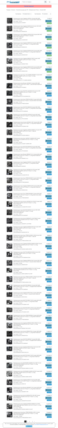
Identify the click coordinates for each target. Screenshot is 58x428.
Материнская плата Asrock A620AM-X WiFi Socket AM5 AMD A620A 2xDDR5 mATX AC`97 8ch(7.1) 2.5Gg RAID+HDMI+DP (27, 123)
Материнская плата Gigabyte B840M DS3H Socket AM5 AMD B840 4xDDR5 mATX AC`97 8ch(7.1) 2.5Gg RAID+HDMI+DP (27, 186)
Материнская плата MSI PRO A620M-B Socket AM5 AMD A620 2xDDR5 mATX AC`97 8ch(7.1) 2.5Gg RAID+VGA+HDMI (27, 115)
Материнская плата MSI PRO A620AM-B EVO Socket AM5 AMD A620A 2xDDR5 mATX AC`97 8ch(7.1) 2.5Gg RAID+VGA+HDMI (26, 92)
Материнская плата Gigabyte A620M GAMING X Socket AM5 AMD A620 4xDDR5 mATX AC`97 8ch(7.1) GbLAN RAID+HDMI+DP (27, 131)
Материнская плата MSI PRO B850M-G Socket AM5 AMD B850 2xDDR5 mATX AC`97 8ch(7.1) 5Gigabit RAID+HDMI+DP (27, 286)
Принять (29, 426)
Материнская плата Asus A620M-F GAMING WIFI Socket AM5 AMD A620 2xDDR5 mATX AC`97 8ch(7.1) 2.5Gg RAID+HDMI (26, 139)
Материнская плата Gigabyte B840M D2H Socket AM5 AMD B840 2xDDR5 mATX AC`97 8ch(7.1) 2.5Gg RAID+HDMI (27, 43)
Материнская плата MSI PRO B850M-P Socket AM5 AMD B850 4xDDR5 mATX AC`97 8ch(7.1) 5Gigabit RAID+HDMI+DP (27, 340)
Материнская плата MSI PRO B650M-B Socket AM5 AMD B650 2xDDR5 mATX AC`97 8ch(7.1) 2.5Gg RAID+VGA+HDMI (27, 147)
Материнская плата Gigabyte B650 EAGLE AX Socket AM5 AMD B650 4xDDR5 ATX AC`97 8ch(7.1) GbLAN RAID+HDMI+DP (26, 348)
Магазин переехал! (29, 6)
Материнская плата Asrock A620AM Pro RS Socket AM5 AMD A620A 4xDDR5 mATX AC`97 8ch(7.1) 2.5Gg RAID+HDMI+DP (26, 171)
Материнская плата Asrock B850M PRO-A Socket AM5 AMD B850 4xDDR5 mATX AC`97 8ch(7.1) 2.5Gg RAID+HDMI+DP (27, 332)
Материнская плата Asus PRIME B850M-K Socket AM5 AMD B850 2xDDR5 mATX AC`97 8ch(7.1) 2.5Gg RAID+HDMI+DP (27, 316)
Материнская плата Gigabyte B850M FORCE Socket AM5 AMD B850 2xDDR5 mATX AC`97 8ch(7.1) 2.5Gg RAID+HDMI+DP (26, 60)
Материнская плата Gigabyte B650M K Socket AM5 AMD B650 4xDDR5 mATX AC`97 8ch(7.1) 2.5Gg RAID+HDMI (26, 163)
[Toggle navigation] (49, 2)
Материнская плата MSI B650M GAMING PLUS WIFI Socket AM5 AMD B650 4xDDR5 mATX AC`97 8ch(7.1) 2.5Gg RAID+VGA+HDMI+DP (27, 364)
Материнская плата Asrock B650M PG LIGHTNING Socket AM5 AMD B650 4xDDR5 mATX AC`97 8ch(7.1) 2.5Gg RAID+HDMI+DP (26, 220)
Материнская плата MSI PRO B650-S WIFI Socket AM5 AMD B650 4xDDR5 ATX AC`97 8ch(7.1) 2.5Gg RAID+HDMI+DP (27, 308)
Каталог (13, 10)
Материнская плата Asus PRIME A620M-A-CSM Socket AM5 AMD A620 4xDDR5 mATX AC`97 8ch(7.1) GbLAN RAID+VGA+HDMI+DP (27, 278)
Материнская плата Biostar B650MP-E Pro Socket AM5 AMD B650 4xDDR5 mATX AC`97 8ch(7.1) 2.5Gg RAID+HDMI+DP (27, 388)
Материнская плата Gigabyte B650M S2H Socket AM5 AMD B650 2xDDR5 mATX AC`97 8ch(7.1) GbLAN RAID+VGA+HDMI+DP (27, 27)
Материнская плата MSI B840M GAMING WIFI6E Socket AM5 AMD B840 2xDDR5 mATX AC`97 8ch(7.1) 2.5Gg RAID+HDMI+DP (27, 372)
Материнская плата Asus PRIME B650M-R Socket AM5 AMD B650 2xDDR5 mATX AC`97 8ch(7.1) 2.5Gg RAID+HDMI (27, 178)
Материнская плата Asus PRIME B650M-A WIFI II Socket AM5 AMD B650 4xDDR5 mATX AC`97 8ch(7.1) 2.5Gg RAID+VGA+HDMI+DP (26, 413)
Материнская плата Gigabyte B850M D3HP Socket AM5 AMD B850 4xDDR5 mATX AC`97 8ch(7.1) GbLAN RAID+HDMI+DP (27, 261)
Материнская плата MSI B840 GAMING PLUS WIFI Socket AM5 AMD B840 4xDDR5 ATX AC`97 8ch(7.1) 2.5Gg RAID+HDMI (26, 269)
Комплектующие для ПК (22, 10)
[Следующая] (35, 422)
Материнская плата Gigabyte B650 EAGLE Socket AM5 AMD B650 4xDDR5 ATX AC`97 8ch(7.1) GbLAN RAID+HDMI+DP (27, 293)
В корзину (48, 21)
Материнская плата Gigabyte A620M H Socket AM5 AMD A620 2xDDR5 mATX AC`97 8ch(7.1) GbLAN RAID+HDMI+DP (27, 19)
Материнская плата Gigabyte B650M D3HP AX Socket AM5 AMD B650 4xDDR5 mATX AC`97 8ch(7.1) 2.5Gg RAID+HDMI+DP (27, 228)
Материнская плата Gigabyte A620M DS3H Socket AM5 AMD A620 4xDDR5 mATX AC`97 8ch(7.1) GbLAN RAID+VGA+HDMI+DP (27, 36)
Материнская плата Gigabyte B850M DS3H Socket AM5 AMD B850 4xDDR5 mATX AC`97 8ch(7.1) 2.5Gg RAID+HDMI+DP (27, 67)
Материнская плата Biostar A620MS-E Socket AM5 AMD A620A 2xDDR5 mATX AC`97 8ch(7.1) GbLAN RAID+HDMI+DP (27, 84)
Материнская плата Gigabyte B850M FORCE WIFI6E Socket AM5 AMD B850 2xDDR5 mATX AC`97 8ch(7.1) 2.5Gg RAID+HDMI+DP (27, 324)
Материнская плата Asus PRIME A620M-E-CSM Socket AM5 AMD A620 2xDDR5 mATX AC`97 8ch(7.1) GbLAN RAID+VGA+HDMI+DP (27, 236)
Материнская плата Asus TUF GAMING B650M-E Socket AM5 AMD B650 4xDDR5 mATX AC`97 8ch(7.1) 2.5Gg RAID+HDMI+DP (27, 76)
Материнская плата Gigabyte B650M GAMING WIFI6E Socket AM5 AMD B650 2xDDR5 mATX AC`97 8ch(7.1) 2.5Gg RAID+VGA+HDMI (27, 245)
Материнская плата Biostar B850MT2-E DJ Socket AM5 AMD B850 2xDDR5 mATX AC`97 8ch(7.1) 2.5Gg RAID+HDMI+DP (27, 155)
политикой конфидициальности (41, 424)
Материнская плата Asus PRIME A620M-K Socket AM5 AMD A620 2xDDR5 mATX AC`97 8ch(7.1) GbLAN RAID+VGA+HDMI (27, 100)
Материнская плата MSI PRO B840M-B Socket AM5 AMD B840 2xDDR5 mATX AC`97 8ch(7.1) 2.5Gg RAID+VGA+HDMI (27, 107)
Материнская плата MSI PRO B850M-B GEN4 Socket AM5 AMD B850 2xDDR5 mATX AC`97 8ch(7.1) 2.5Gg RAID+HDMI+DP (26, 253)
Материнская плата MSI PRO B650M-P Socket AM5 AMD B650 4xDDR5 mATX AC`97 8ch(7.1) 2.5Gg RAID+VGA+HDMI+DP (26, 211)
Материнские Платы (34, 10)
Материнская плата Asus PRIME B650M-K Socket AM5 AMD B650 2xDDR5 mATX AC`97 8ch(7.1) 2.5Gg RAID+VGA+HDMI (27, 194)
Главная (8, 10)
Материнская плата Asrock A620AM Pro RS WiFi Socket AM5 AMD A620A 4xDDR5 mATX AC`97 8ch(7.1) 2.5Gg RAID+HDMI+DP (27, 203)
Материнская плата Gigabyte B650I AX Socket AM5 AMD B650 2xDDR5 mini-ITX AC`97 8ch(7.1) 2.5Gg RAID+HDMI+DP (27, 380)
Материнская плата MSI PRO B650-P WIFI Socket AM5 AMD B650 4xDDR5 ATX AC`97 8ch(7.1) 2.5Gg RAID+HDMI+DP (27, 356)
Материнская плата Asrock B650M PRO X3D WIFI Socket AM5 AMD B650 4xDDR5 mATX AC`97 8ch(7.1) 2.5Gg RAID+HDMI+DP (26, 397)
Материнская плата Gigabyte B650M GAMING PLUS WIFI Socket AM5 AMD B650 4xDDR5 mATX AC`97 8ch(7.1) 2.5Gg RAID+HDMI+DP (27, 405)
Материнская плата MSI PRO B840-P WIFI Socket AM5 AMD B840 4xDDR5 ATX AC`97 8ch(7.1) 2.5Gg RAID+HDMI (27, 301)
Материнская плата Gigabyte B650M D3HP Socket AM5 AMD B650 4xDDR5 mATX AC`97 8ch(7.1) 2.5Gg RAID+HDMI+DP (27, 51)
